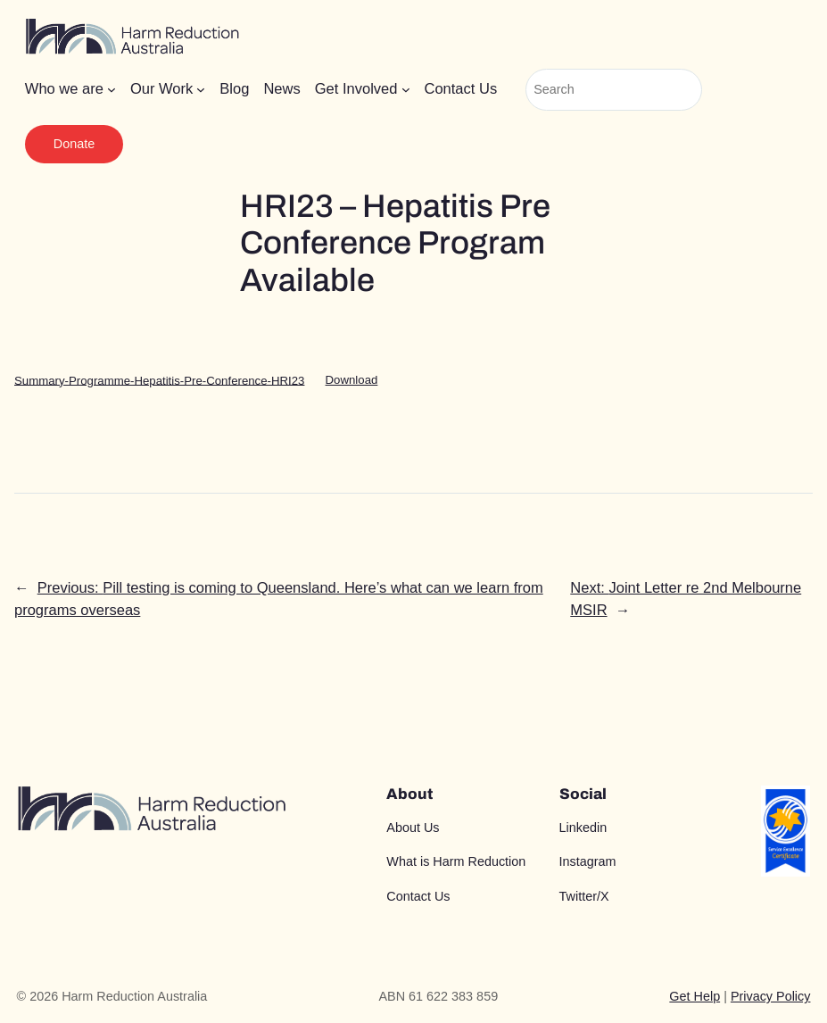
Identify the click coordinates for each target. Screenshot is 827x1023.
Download (352, 380)
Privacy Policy (771, 996)
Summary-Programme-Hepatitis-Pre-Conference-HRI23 (159, 380)
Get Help (694, 996)
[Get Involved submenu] (405, 89)
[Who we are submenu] (111, 89)
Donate (74, 144)
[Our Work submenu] (200, 89)
